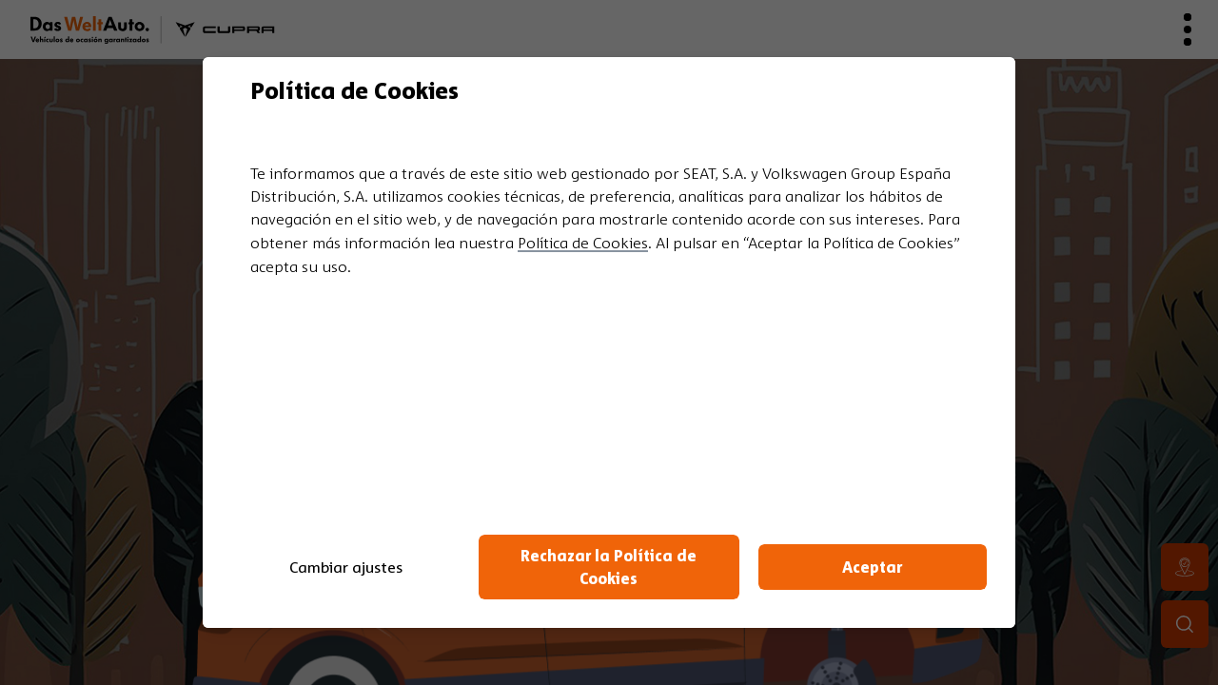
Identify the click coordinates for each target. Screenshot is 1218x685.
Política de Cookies (583, 242)
